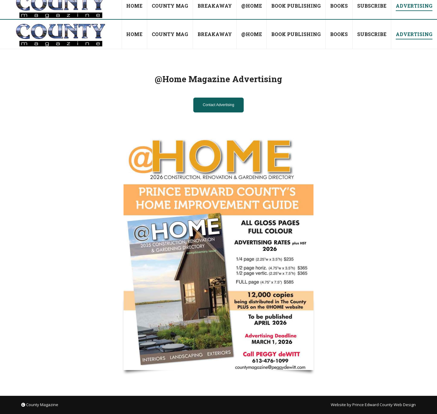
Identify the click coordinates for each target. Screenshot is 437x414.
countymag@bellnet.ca (72, 10)
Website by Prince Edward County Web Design (373, 404)
